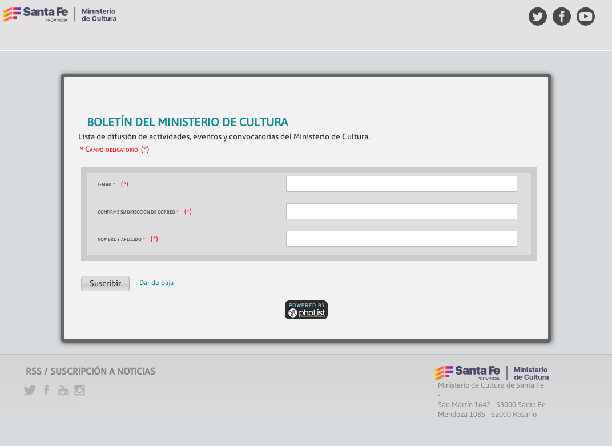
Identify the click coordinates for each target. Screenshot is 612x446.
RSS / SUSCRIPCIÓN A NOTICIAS (90, 371)
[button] (105, 283)
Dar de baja (156, 282)
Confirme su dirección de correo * (138, 212)
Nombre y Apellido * (121, 239)
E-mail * (106, 184)
